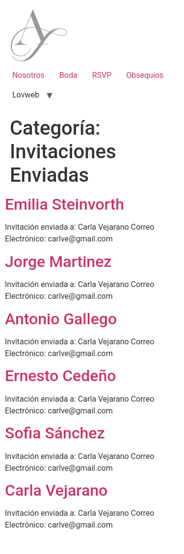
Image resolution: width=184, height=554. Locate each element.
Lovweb (25, 94)
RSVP (102, 75)
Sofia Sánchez (55, 433)
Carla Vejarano (56, 490)
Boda (68, 75)
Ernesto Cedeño (60, 375)
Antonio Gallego (61, 319)
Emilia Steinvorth (64, 204)
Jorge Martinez (58, 261)
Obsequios (144, 75)
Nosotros (28, 75)
